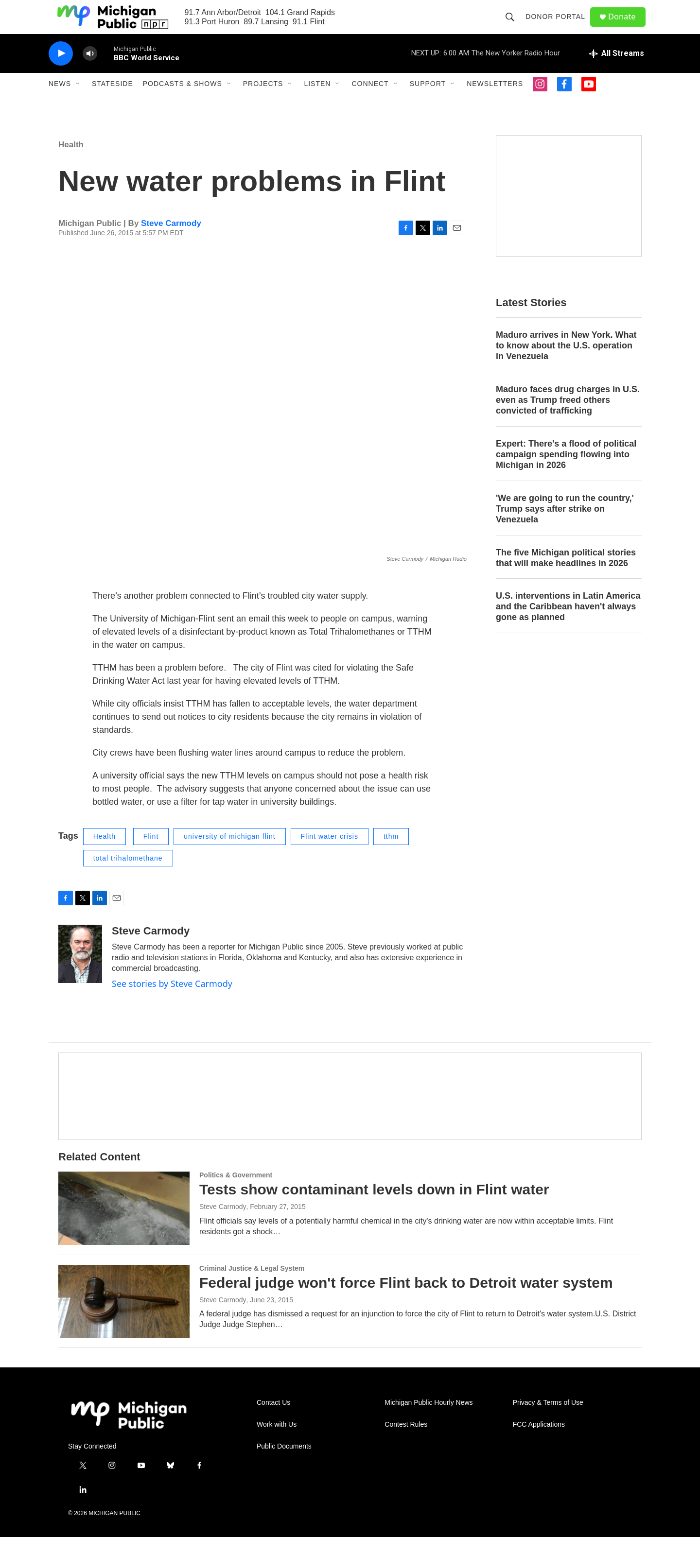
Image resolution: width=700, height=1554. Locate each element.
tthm (391, 853)
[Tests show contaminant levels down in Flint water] (124, 1225)
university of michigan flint (229, 853)
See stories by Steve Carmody (172, 1000)
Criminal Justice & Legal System (251, 1285)
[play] (61, 70)
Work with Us (277, 1441)
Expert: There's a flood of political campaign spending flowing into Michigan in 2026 (566, 471)
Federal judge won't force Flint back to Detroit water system (406, 1300)
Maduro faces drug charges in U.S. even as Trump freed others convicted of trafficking (568, 416)
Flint (150, 853)
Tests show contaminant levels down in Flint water (374, 1206)
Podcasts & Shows (182, 101)
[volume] (90, 71)
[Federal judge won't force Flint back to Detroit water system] (124, 1318)
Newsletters (495, 101)
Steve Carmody (171, 240)
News (60, 101)
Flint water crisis (329, 853)
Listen (317, 101)
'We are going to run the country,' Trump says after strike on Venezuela (565, 525)
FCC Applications (539, 1441)
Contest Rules (406, 1441)
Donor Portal (559, 25)
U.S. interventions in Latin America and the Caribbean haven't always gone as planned (568, 623)
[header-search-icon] (513, 25)
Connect (369, 101)
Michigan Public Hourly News (428, 1419)
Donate (627, 25)
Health (71, 161)
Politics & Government (235, 1192)
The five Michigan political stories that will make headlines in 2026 (566, 575)
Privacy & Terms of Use (548, 1419)
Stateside (112, 101)
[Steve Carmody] (80, 971)
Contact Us (273, 1419)
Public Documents (284, 1463)
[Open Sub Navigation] (78, 101)
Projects (263, 101)
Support (428, 101)
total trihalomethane (128, 875)
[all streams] (616, 70)
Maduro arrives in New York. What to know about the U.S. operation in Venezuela (566, 362)
